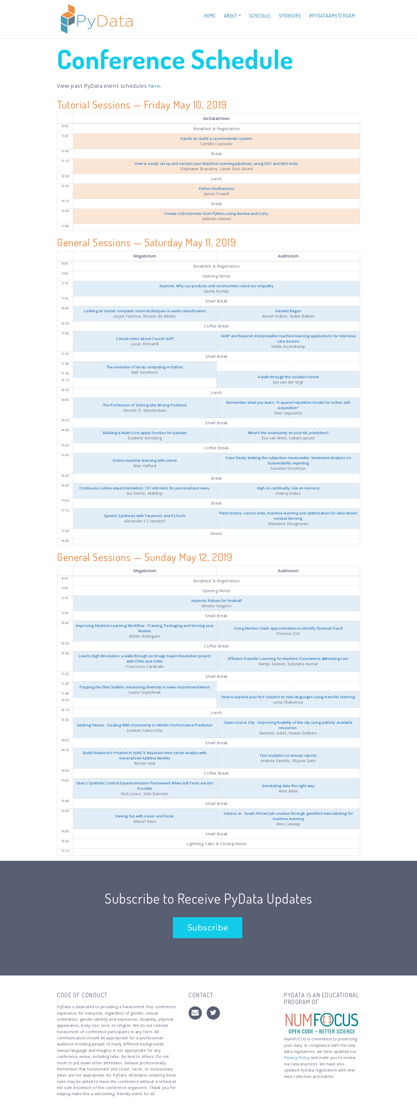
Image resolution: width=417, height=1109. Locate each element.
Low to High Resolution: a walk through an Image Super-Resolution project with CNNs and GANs (145, 658)
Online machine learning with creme (144, 460)
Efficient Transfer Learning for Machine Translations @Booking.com (288, 658)
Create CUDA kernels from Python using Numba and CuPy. (216, 213)
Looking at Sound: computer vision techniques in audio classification (145, 310)
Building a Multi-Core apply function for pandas (145, 432)
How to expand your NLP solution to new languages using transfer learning (288, 698)
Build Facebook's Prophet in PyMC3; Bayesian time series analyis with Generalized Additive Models (144, 759)
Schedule (260, 16)
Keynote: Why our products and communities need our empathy (216, 285)
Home (210, 16)
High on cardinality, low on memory (288, 488)
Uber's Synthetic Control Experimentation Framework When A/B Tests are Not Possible (145, 789)
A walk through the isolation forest (288, 376)
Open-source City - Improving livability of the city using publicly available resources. (288, 729)
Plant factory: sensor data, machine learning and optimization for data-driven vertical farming (288, 515)
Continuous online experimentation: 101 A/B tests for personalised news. (144, 488)
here (154, 85)
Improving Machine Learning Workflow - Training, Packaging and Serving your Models (144, 628)
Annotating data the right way (288, 789)
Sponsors (290, 16)
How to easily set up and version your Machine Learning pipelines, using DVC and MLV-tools (216, 163)
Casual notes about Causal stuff (145, 338)
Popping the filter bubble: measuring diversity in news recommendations (144, 687)
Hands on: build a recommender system (216, 138)
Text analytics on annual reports (288, 759)
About (232, 16)
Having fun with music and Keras (144, 820)
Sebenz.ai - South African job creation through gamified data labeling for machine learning (288, 820)
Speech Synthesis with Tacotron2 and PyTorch (144, 515)
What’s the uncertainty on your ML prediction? (288, 432)
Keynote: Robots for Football (216, 600)
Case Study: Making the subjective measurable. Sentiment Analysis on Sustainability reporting (288, 460)
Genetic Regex (288, 310)
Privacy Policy (297, 1061)
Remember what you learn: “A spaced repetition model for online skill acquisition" (288, 405)
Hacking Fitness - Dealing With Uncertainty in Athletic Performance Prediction (144, 729)
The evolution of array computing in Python (145, 366)
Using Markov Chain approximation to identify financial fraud (288, 628)
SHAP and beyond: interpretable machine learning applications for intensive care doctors (288, 338)
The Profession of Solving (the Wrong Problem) (144, 405)
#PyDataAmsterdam (332, 16)
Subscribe (211, 932)
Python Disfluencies (216, 188)
